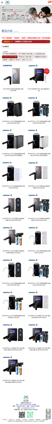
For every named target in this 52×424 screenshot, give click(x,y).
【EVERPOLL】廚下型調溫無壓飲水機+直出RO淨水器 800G (13, 122)
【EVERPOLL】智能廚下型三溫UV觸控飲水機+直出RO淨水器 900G (39, 349)
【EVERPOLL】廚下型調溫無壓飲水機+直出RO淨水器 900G (38, 122)
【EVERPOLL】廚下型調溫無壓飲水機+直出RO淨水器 (13, 187)
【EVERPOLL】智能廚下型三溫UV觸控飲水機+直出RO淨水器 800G (13, 349)
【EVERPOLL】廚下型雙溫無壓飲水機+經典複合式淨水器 (13, 316)
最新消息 (31, 419)
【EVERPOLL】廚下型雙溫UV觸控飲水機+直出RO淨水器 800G (13, 219)
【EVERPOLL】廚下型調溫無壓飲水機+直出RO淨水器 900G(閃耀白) (38, 154)
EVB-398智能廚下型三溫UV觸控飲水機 (39, 89)
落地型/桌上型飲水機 (25, 57)
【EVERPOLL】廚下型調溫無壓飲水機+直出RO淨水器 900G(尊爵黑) (13, 154)
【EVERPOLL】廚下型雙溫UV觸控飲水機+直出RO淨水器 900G (39, 219)
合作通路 (18, 419)
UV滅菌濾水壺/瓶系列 (39, 57)
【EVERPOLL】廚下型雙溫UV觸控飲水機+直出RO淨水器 (39, 187)
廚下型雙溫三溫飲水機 (25, 53)
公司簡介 (4, 419)
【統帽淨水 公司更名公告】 (23, 41)
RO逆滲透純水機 (39, 53)
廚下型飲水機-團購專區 (10, 53)
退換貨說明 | (46, 419)
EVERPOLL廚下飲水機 (10, 57)
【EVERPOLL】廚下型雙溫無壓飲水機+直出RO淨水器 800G (13, 284)
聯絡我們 (38, 419)
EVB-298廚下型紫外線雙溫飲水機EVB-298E (13, 89)
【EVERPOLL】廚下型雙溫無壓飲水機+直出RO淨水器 (38, 251)
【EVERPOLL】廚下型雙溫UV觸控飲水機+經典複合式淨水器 (13, 251)
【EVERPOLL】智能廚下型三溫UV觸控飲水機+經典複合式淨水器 (13, 381)
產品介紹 (11, 419)
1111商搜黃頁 (41, 421)
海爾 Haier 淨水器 (14, 59)
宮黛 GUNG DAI (26, 59)
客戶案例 (25, 419)
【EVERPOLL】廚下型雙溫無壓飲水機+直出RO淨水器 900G (38, 284)
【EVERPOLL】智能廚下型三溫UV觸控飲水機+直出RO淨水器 (39, 316)
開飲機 (5, 59)
